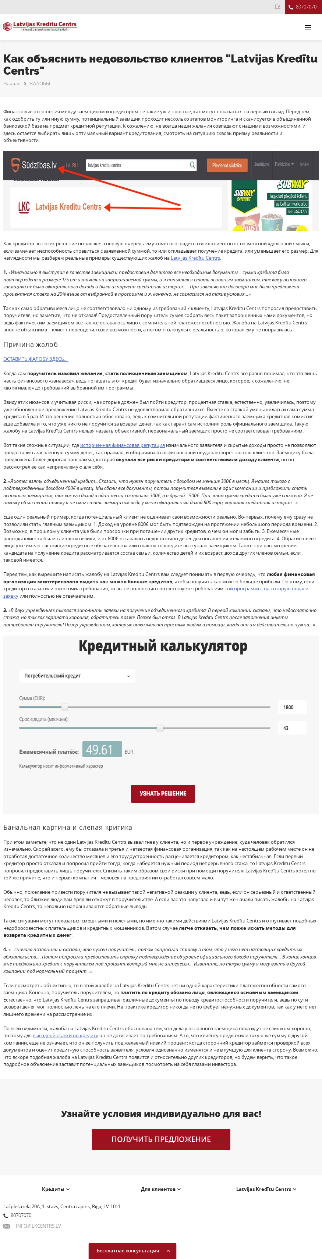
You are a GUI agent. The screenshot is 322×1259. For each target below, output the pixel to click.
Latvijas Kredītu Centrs (195, 258)
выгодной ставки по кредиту (65, 1035)
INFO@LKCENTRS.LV (32, 1226)
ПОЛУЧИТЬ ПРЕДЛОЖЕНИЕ (161, 1139)
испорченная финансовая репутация (122, 445)
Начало (12, 83)
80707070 (302, 7)
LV (277, 6)
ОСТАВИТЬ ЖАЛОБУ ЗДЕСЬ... (35, 359)
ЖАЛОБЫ (39, 83)
